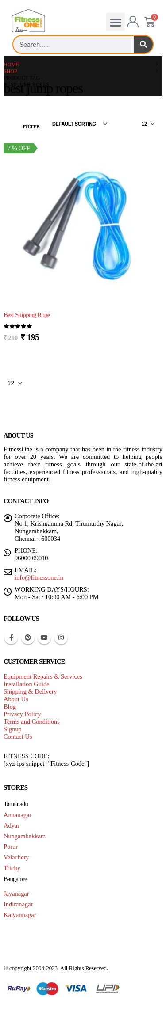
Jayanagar (16, 893)
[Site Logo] (28, 21)
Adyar (11, 825)
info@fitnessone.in (39, 577)
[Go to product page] (83, 223)
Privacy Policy (22, 714)
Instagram (61, 637)
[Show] (148, 124)
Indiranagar (18, 904)
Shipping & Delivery (30, 691)
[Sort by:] (80, 124)
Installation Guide (27, 684)
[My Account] (133, 22)
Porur (11, 846)
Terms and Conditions (32, 721)
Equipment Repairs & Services (43, 676)
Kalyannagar (20, 914)
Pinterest (28, 637)
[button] (115, 22)
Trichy (12, 867)
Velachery (16, 857)
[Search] (143, 44)
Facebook (11, 637)
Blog (10, 706)
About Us (16, 699)
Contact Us (18, 736)
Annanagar (17, 814)
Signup (13, 729)
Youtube (44, 637)
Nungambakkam (25, 836)
